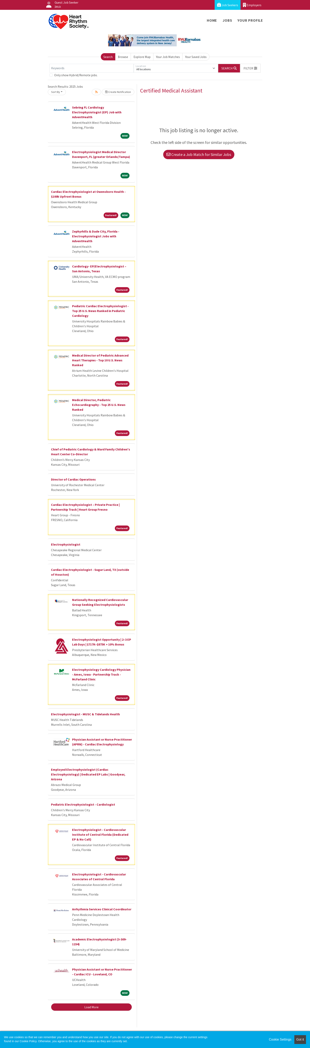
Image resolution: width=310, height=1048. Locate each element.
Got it (300, 1039)
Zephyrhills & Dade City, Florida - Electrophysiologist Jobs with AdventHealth (95, 236)
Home (212, 20)
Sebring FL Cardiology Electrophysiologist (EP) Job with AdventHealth (96, 112)
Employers (252, 4)
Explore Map (142, 57)
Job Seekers (227, 4)
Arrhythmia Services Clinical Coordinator (101, 909)
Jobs (227, 20)
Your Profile (250, 20)
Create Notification (118, 92)
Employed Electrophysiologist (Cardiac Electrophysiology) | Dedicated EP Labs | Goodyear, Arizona (88, 774)
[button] (250, 68)
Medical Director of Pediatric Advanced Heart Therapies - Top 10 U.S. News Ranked (100, 360)
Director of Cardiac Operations (73, 479)
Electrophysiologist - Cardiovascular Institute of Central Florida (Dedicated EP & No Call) (100, 834)
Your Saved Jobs (196, 57)
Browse (123, 57)
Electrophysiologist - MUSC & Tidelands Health (85, 714)
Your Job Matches (168, 57)
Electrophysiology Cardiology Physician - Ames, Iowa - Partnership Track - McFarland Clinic (101, 674)
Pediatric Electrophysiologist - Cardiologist (83, 804)
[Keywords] (91, 68)
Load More (91, 1007)
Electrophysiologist (65, 544)
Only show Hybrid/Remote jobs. (76, 75)
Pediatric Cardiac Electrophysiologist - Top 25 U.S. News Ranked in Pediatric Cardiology (100, 311)
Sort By (55, 92)
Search (108, 57)
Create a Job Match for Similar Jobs (198, 154)
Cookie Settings (280, 1039)
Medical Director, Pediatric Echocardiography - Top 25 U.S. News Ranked (98, 405)
